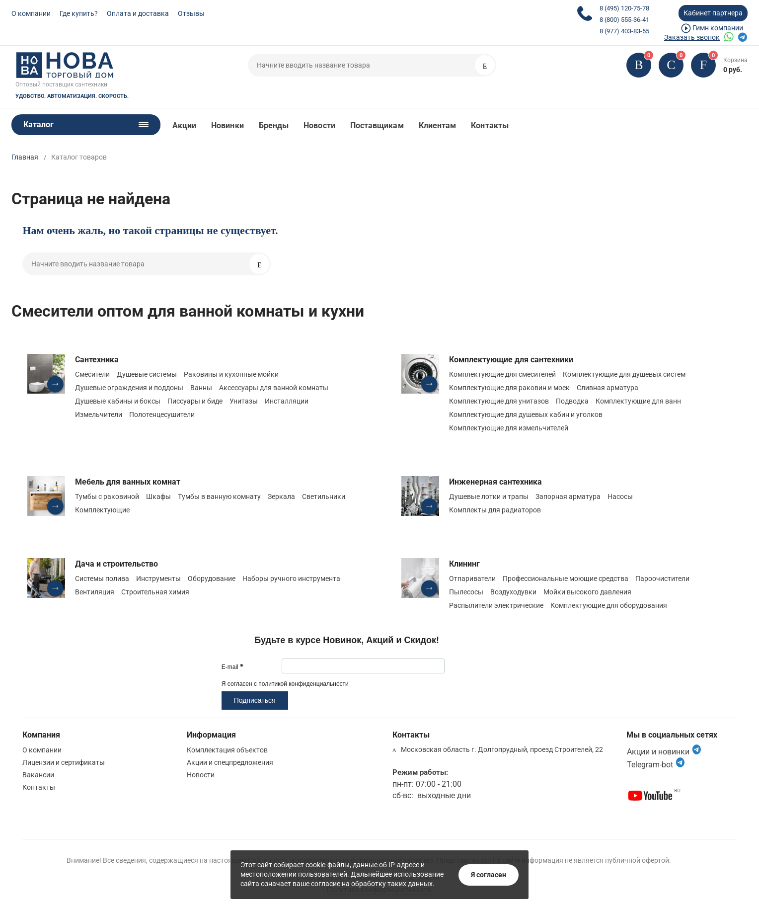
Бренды (274, 125)
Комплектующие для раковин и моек (509, 388)
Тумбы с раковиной (107, 496)
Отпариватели (472, 578)
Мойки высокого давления (587, 592)
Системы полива (102, 578)
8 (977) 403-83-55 (624, 31)
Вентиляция (94, 592)
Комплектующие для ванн (638, 401)
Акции (184, 125)
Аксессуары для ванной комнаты (273, 388)
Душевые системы (147, 374)
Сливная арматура (607, 388)
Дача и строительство (116, 564)
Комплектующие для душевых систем (624, 374)
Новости (319, 125)
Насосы (620, 496)
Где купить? (79, 13)
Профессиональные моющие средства (565, 578)
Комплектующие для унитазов (499, 401)
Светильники (323, 496)
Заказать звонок (692, 37)
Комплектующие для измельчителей (508, 428)
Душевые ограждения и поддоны (129, 388)
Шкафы (158, 496)
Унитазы (243, 401)
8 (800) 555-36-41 (624, 19)
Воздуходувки (513, 592)
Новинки (227, 125)
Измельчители (98, 414)
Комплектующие (102, 510)
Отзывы (191, 13)
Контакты (490, 125)
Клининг (464, 564)
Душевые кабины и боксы (117, 401)
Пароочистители (662, 578)
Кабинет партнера (713, 13)
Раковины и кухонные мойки (231, 374)
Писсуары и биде (195, 401)
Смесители (92, 374)
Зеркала (281, 496)
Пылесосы (466, 592)
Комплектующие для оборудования (608, 605)
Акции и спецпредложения (230, 762)
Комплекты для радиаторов (495, 510)
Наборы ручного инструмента (291, 578)
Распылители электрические (496, 605)
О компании (31, 13)
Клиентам (437, 125)
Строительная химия (155, 592)
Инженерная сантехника (495, 482)
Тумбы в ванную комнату (219, 496)
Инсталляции (286, 401)
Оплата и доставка (138, 13)
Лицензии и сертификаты (63, 762)
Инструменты (158, 578)
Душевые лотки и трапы (489, 496)
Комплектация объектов (227, 750)
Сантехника (97, 359)
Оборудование (211, 578)
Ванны (201, 388)
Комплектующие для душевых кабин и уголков (526, 414)
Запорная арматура (568, 496)
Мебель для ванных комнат (127, 482)
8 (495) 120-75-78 (624, 8)
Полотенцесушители (162, 414)
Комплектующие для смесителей (502, 374)
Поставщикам (377, 125)
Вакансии (38, 775)
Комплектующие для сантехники (511, 359)
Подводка (572, 401)
